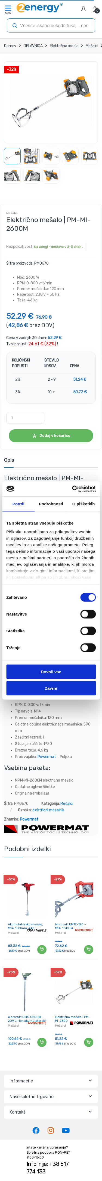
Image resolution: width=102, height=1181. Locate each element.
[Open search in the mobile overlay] (51, 25)
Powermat (47, 756)
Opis (9, 460)
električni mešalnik (48, 810)
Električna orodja (64, 46)
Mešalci (92, 46)
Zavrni (51, 688)
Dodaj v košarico (54, 435)
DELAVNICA (33, 46)
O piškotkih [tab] (83, 504)
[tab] (9, 462)
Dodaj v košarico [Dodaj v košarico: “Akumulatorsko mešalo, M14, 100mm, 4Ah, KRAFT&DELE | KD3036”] (42, 949)
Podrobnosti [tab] (51, 504)
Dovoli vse (51, 671)
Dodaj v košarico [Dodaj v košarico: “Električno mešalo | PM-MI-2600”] (88, 1042)
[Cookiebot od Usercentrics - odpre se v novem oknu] (73, 488)
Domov (10, 46)
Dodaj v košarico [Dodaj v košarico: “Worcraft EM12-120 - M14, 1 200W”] (88, 949)
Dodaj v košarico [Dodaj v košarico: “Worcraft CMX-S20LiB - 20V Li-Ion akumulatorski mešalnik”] (42, 1042)
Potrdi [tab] (18, 504)
